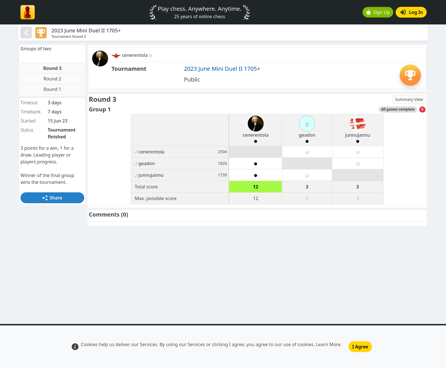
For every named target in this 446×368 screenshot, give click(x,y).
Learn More (328, 344)
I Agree (360, 347)
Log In (411, 12)
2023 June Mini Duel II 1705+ (222, 68)
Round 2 (52, 79)
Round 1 (52, 89)
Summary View (409, 99)
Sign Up (378, 12)
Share (52, 198)
